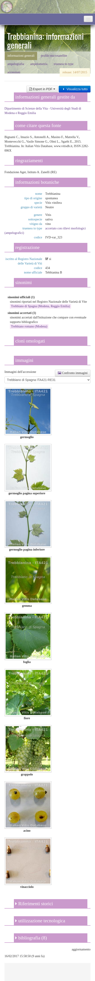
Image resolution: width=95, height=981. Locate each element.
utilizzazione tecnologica (40, 920)
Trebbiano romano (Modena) (29, 326)
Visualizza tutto (75, 89)
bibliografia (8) (31, 938)
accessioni (13, 72)
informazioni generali (21, 55)
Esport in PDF (42, 89)
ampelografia (15, 64)
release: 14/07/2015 (75, 72)
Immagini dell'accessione (20, 372)
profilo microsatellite (54, 55)
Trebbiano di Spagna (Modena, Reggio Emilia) (40, 306)
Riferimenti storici (34, 903)
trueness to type (63, 64)
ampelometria (39, 64)
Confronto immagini (73, 373)
